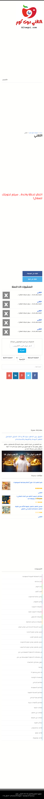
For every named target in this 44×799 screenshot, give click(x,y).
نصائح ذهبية (38, 723)
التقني (39, 292)
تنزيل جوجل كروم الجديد (34, 632)
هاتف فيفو (38, 733)
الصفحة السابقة (33, 358)
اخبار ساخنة (38, 581)
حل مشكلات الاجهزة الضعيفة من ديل (30, 652)
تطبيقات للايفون (36, 617)
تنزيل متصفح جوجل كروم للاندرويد (31, 642)
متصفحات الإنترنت (36, 677)
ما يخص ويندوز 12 (36, 672)
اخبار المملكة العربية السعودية (32, 576)
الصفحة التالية (7, 358)
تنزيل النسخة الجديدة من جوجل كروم (30, 627)
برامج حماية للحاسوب (35, 597)
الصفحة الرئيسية (20, 359)
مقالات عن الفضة (36, 718)
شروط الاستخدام (15, 796)
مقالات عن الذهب (36, 713)
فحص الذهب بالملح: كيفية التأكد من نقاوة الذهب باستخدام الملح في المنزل (28, 507)
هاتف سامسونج (37, 728)
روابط (40, 667)
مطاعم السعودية (36, 687)
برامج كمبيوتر (38, 602)
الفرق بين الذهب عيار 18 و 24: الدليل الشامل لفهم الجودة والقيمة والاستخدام (24, 438)
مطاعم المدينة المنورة (35, 692)
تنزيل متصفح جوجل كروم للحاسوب (31, 647)
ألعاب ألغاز (38, 592)
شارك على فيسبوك (32, 274)
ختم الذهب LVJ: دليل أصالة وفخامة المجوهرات (27, 482)
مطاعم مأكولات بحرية (35, 703)
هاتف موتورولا (37, 738)
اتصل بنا (6, 796)
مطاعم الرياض (37, 682)
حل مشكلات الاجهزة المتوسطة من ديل (29, 657)
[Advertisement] (22, 52)
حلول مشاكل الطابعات (34, 662)
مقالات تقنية (38, 708)
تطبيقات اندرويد (37, 607)
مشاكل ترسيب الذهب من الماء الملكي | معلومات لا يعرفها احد (29, 497)
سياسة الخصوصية (29, 796)
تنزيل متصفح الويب (36, 637)
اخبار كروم (39, 586)
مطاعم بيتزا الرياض (36, 697)
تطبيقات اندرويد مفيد (35, 612)
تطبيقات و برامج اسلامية (34, 622)
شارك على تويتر (32, 279)
